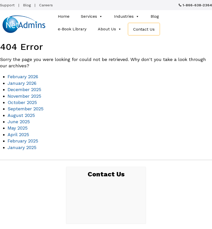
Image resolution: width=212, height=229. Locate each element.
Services (92, 16)
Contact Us (144, 29)
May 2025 (18, 128)
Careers (46, 5)
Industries (126, 16)
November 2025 (24, 96)
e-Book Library (72, 29)
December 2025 (24, 89)
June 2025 (19, 121)
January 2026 (22, 83)
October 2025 (22, 102)
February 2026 (23, 76)
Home (63, 16)
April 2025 (18, 134)
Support (7, 5)
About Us (110, 29)
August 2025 (21, 115)
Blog (27, 5)
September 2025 (25, 108)
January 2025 (22, 147)
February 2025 (23, 140)
